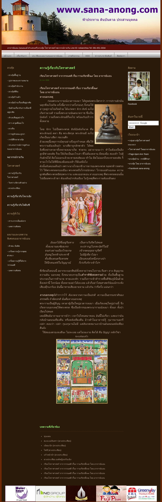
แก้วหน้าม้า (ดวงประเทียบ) (55, 455)
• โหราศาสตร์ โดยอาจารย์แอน (141, 149)
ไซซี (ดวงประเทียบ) (52, 450)
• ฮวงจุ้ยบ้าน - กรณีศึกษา (139, 159)
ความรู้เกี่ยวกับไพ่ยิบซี (18, 205)
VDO (87, 56)
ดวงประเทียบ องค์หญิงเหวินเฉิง (57, 459)
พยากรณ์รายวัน (15, 157)
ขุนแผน (47, 436)
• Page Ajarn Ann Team (138, 154)
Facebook (132, 104)
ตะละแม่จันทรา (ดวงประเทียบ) (57, 441)
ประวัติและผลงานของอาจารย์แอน (47, 56)
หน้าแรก (7, 56)
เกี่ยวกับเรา (22, 56)
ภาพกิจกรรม (74, 56)
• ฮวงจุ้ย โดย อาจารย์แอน (139, 163)
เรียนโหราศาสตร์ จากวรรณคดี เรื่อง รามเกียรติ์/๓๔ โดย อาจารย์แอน (74, 468)
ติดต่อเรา (121, 56)
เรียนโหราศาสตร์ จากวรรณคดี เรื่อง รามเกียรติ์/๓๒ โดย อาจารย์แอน (74, 478)
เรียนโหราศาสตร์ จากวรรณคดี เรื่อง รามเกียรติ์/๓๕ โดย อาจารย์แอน (74, 464)
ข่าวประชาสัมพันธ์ (103, 56)
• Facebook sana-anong (138, 168)
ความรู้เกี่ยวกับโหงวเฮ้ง (19, 196)
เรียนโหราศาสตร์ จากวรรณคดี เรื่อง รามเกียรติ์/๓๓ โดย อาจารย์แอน (74, 473)
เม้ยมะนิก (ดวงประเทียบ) (55, 445)
